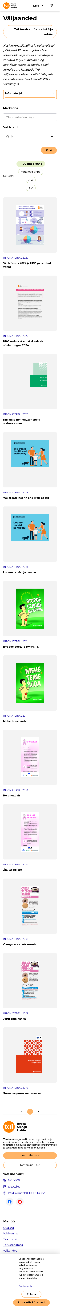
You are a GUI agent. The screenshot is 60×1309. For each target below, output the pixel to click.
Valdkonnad (11, 1233)
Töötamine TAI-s (30, 1165)
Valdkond (10, 127)
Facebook (9, 1202)
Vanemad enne (30, 171)
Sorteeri (8, 175)
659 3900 (14, 1180)
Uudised (8, 1227)
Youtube (20, 1202)
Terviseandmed (13, 1244)
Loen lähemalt (30, 1155)
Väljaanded (10, 1250)
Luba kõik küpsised (31, 1302)
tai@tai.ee (14, 1186)
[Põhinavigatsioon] (52, 6)
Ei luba (31, 1294)
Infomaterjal (13, 93)
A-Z (30, 179)
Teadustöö (10, 1239)
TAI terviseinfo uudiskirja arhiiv (33, 32)
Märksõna (10, 108)
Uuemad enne (32, 163)
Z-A (30, 187)
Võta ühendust (13, 1174)
